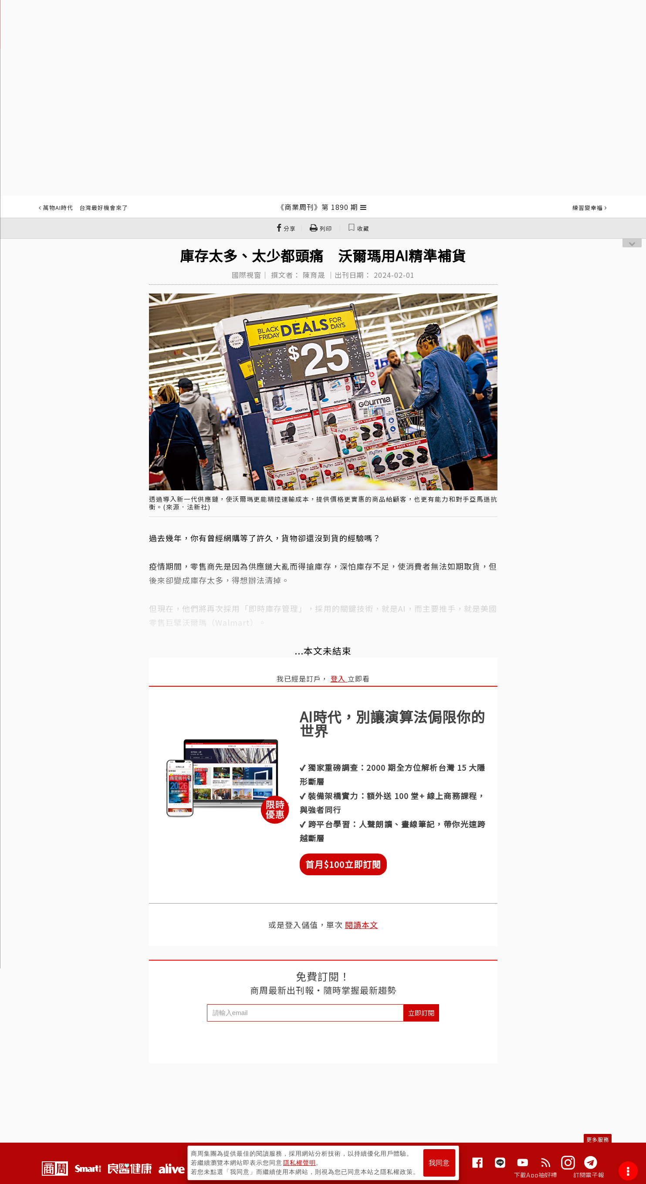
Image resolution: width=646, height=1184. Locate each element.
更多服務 (597, 1139)
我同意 (439, 1163)
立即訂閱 (421, 1012)
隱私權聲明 (299, 1162)
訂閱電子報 (588, 1175)
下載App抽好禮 (535, 1175)
